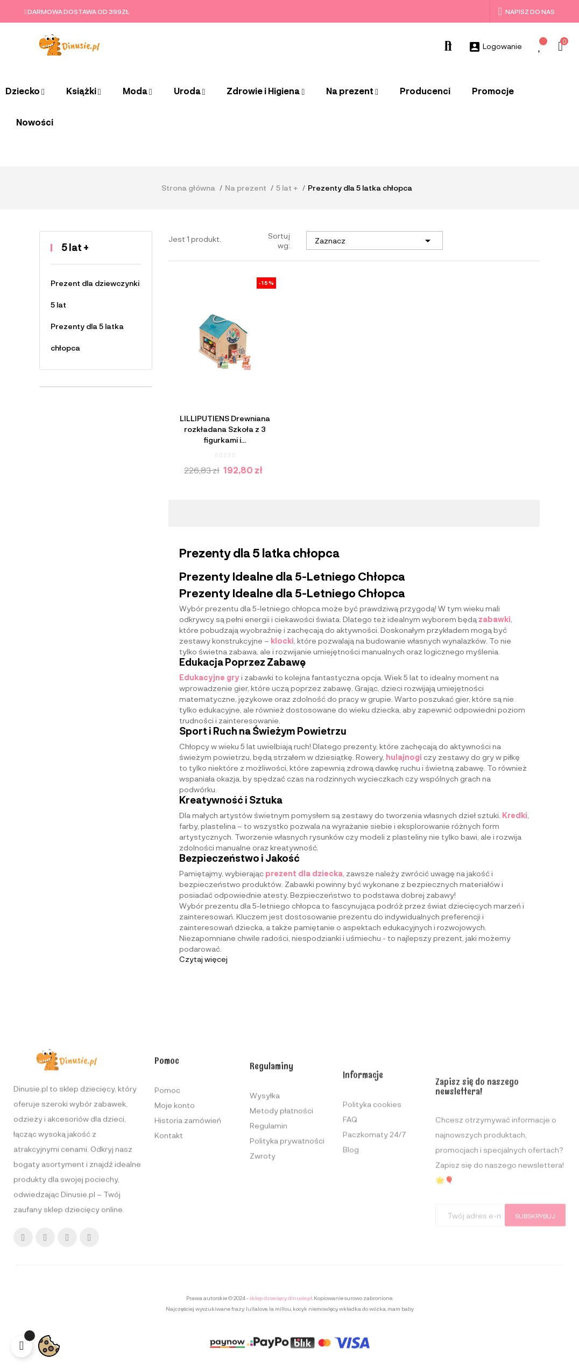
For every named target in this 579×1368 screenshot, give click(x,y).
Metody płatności (281, 1233)
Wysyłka (265, 1218)
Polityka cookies (372, 1235)
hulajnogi (404, 757)
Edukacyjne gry (209, 677)
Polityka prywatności (287, 1263)
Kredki (514, 815)
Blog (351, 1281)
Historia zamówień (187, 1235)
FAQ (350, 1250)
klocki (282, 640)
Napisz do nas (526, 11)
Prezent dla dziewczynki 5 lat (95, 293)
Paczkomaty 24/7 (374, 1266)
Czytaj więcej (203, 959)
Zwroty (263, 1278)
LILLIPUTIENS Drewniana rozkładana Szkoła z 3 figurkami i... (225, 429)
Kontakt (168, 1250)
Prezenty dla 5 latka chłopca (87, 337)
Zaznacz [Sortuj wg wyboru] (374, 240)
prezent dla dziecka (304, 873)
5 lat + (75, 247)
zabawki (494, 619)
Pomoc (167, 1205)
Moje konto (174, 1220)
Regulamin (268, 1248)
